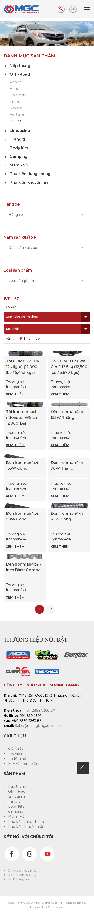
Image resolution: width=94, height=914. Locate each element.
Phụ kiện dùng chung (26, 821)
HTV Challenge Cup (24, 763)
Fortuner (18, 115)
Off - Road (16, 791)
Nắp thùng (17, 786)
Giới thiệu (16, 748)
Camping (15, 811)
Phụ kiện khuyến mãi (25, 826)
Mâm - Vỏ (16, 816)
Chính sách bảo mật (22, 870)
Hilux (14, 89)
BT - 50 (16, 121)
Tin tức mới (17, 758)
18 (29, 338)
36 (38, 338)
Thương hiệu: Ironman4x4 (25, 388)
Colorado (18, 95)
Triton (15, 102)
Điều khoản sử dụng (22, 875)
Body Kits (16, 806)
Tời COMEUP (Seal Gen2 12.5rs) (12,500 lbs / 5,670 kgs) (69, 367)
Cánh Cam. (56, 907)
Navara (16, 108)
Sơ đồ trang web (19, 879)
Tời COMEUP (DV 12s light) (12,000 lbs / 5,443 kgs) (22, 367)
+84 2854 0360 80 (39, 710)
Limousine (16, 796)
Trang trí (15, 801)
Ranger (16, 82)
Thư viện (15, 753)
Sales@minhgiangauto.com (38, 726)
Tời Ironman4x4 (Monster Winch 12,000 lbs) (21, 418)
